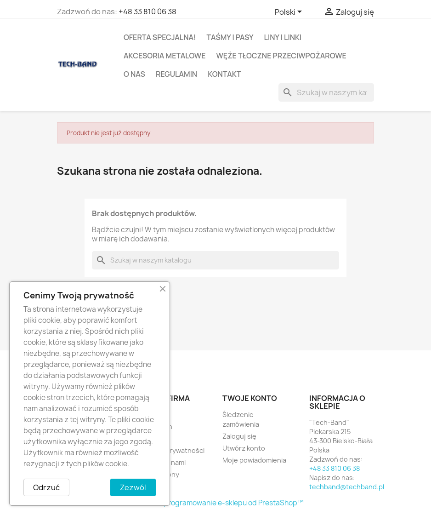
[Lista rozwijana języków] (290, 12)
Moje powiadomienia (254, 460)
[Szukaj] (326, 92)
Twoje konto (249, 398)
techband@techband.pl (346, 486)
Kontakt (224, 74)
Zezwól (133, 487)
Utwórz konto (243, 448)
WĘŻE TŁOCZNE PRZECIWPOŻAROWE (281, 56)
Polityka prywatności (172, 450)
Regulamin (176, 74)
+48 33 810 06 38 (147, 11)
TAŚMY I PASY (230, 37)
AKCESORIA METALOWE (164, 56)
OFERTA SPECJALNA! (160, 37)
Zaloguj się (239, 436)
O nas (134, 74)
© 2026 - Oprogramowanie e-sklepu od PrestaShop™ (215, 503)
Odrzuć (46, 487)
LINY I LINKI (283, 37)
